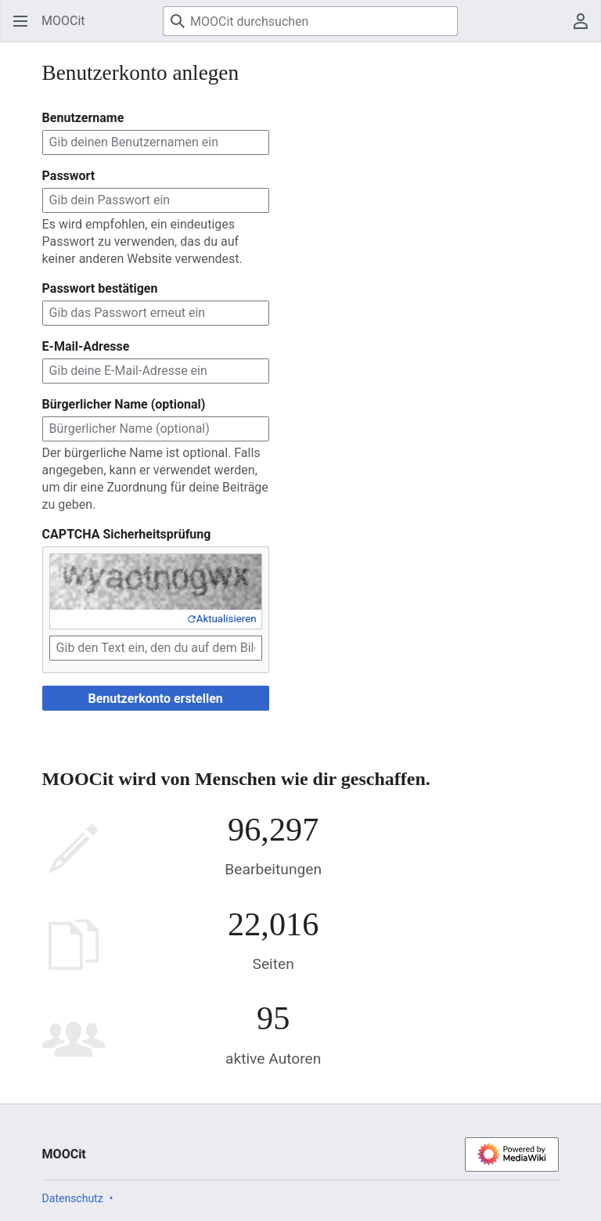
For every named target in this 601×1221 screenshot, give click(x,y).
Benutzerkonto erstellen (155, 698)
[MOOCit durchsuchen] (310, 21)
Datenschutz (72, 1198)
